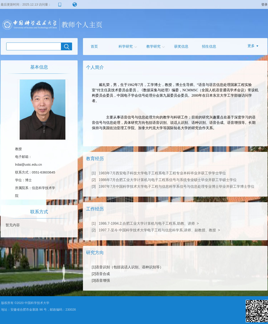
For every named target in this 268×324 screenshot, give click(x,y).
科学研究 (126, 46)
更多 (251, 46)
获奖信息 (181, 46)
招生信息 (209, 46)
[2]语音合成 (101, 274)
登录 (264, 4)
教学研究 (153, 46)
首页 (94, 46)
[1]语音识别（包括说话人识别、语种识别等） (127, 267)
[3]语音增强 (101, 280)
